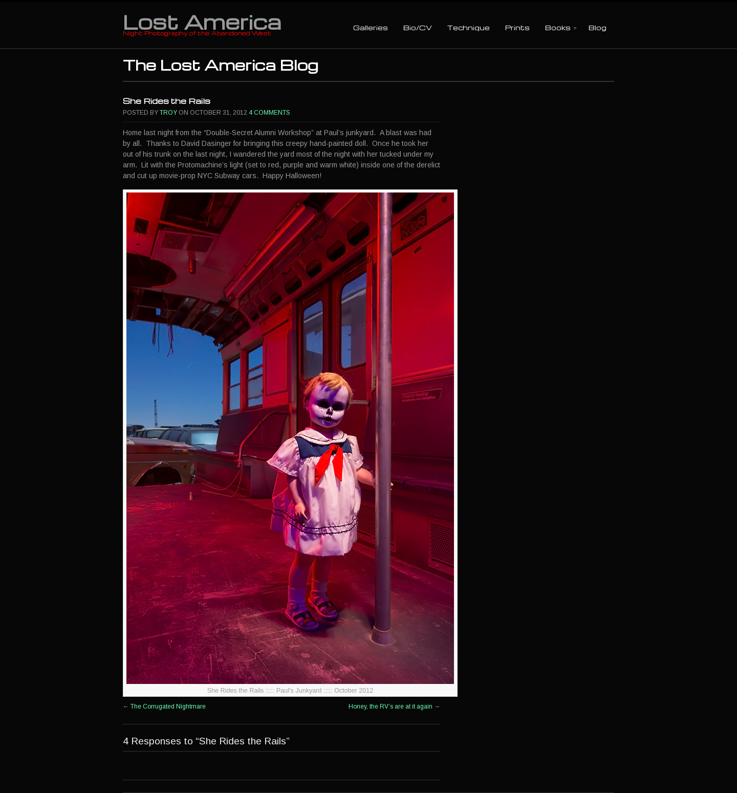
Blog (597, 27)
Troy (168, 112)
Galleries (370, 27)
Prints (517, 27)
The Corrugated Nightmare (164, 706)
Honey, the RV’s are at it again (394, 706)
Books (557, 28)
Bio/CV (417, 27)
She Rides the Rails (166, 101)
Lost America (202, 21)
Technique (468, 27)
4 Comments (269, 112)
